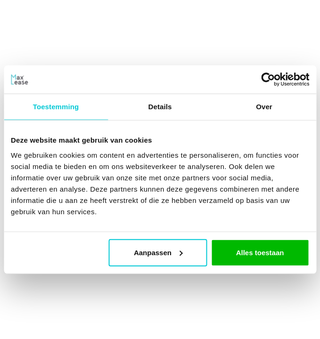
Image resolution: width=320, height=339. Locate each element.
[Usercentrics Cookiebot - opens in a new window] (268, 80)
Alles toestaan (260, 252)
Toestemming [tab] (56, 107)
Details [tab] (160, 107)
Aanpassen (158, 252)
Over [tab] (264, 107)
